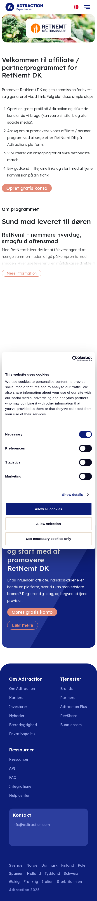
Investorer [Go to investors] (18, 706)
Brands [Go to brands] (66, 688)
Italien (47, 881)
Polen (83, 865)
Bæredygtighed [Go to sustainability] (23, 724)
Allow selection (48, 524)
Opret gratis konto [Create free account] (26, 188)
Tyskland (52, 873)
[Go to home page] (24, 7)
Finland (67, 865)
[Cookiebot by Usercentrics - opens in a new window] (72, 359)
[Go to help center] (22, 795)
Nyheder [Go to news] (16, 715)
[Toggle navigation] (87, 7)
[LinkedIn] (18, 836)
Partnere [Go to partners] (68, 697)
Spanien (16, 873)
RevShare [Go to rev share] (68, 715)
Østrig (14, 881)
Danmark (49, 865)
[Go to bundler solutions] (74, 724)
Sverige (16, 865)
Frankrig (30, 881)
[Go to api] (22, 768)
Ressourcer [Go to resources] (18, 759)
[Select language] (76, 7)
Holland (34, 873)
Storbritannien (69, 881)
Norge (32, 865)
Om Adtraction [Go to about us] (22, 688)
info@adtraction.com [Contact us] (31, 824)
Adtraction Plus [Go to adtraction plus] (73, 706)
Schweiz (71, 873)
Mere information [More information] (22, 273)
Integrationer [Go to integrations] (21, 786)
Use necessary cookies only (48, 539)
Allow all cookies (48, 509)
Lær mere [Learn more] (22, 625)
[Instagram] (32, 836)
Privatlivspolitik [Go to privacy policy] (22, 734)
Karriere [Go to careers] (16, 697)
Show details (72, 494)
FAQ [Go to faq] (13, 777)
